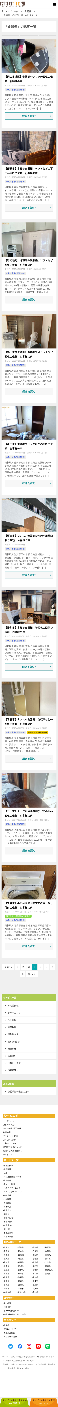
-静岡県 (20, 1277)
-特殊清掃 (7, 1195)
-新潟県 (6, 1281)
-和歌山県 (21, 1292)
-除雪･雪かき (8, 1218)
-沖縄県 (48, 1274)
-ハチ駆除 (7, 1199)
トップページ (8, 1121)
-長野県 (6, 1289)
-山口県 (35, 1274)
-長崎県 (48, 1255)
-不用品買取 (8, 1233)
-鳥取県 (35, 1266)
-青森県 (6, 1251)
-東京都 (20, 1255)
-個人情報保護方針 (11, 1311)
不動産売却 (13, 1070)
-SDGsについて (9, 1329)
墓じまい (12, 1056)
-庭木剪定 (7, 1210)
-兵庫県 (20, 1285)
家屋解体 (12, 1048)
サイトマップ (8, 1155)
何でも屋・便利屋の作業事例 (18, 916)
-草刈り (6, 1214)
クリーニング (14, 1012)
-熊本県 (48, 1259)
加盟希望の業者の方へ (18, 1091)
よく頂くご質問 (9, 1140)
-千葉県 (20, 1247)
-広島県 (35, 1277)
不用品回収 (13, 1005)
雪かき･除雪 (14, 1041)
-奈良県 (35, 1247)
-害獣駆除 (7, 1203)
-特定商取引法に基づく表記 (14, 1314)
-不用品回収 (8, 1165)
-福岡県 (48, 1247)
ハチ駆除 (12, 1020)
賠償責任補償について (12, 1147)
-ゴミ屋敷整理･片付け (12, 1177)
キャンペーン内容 (10, 1136)
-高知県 (35, 1292)
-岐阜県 (20, 1274)
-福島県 (6, 1270)
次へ (30, 974)
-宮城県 (6, 1262)
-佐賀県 (48, 1251)
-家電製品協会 (9, 1333)
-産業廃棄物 (8, 1236)
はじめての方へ (9, 1125)
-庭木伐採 (7, 1207)
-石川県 (6, 1285)
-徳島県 (35, 1285)
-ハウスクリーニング (11, 1188)
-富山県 (6, 1274)
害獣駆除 (12, 1027)
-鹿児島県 (49, 1270)
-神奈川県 (7, 1292)
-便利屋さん (8, 1225)
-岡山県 (35, 1262)
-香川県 (35, 1281)
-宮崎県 (48, 1266)
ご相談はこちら (9, 1143)
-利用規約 (7, 1307)
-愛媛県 (35, 1289)
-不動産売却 (8, 1222)
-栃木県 (20, 1251)
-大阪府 (20, 1289)
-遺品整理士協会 (10, 1336)
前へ (9, 967)
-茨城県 (20, 1266)
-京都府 (35, 1259)
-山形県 (6, 1266)
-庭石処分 (7, 1180)
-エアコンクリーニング (12, 1192)
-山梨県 (6, 1277)
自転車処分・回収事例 (37, 732)
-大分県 (48, 1262)
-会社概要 (7, 1303)
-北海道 (6, 1247)
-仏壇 (5, 1173)
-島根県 (35, 1270)
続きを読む (37, 116)
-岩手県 (6, 1255)
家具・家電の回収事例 (15, 90)
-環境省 (6, 1325)
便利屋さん (13, 1034)
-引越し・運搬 (9, 1184)
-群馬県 (20, 1262)
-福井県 (20, 1270)
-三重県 (35, 1251)
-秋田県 (6, 1259)
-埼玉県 (20, 1259)
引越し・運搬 (14, 1063)
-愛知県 (20, 1281)
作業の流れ (7, 1132)
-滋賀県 (35, 1255)
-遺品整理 (7, 1169)
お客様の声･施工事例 (12, 1128)
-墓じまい (7, 1229)
